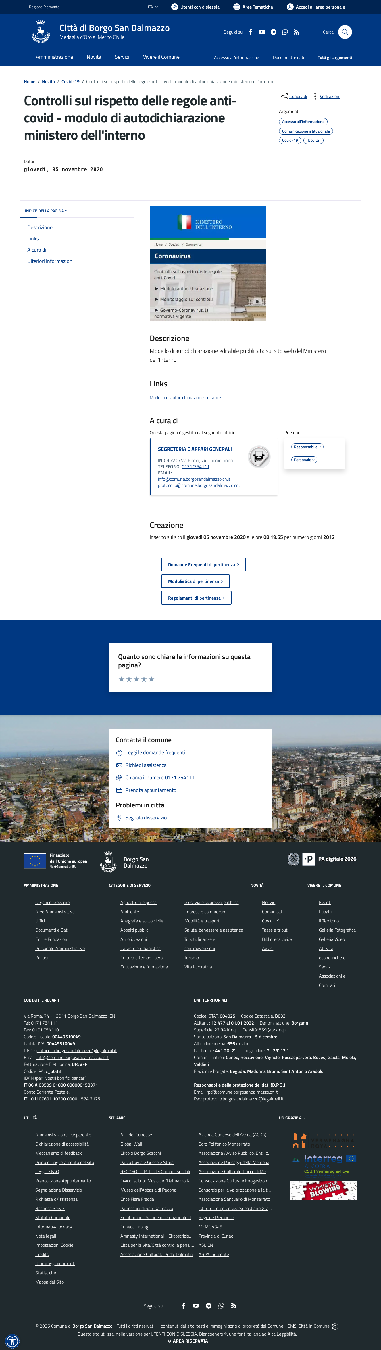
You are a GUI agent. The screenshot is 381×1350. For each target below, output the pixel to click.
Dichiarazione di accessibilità (62, 1143)
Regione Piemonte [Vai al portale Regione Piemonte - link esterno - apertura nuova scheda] (44, 7)
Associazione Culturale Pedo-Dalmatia (156, 1254)
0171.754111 (44, 1022)
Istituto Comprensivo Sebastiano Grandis (237, 1208)
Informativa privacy (53, 1226)
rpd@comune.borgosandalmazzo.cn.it (242, 1091)
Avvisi (267, 948)
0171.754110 (45, 1029)
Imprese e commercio (204, 911)
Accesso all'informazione (236, 57)
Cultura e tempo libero (141, 957)
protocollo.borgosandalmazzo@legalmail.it (76, 1050)
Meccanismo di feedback (58, 1153)
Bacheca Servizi (50, 1208)
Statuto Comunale (52, 1217)
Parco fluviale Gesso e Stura (147, 1162)
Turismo (191, 957)
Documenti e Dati (51, 929)
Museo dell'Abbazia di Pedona (148, 1189)
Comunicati (272, 911)
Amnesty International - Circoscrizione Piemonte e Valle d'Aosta (181, 1235)
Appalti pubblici (134, 929)
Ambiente (129, 911)
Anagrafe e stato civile (141, 920)
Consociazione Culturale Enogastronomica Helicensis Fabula (255, 1180)
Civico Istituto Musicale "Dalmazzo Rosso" (160, 1180)
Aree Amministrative (55, 911)
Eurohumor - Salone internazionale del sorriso (164, 1217)
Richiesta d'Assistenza (56, 1199)
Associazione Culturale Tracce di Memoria (237, 1171)
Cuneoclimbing (134, 1226)
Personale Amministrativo (60, 948)
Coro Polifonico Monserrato (224, 1143)
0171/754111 (195, 466)
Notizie (268, 902)
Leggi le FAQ (47, 1171)
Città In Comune (314, 1325)
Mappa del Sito (49, 1281)
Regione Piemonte (216, 1217)
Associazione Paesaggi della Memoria (234, 1162)
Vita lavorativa (198, 966)
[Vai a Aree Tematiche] (253, 7)
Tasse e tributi (275, 929)
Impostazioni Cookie (54, 1245)
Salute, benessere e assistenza (213, 929)
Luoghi (325, 911)
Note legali (45, 1235)
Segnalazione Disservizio (58, 1189)
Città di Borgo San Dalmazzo (114, 28)
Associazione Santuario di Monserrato (234, 1199)
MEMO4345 (210, 1226)
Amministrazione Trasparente (63, 1134)
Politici (41, 957)
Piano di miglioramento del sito (64, 1162)
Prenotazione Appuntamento (63, 1180)
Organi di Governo (52, 902)
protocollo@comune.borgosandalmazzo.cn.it (200, 485)
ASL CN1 (207, 1245)
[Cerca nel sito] (345, 32)
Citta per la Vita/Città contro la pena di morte (163, 1245)
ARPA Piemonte (214, 1254)
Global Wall (131, 1143)
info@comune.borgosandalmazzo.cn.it (194, 479)
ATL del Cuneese (136, 1134)
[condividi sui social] (293, 96)
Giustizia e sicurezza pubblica (211, 902)
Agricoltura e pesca (138, 902)
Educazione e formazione (144, 966)
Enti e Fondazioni (51, 939)
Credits (42, 1254)
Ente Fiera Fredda (137, 1199)
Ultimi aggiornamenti (55, 1263)
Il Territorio (329, 920)
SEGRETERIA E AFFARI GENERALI (195, 449)
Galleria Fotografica (337, 929)
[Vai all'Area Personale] (316, 7)
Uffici (40, 920)
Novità (48, 81)
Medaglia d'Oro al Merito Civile (91, 37)
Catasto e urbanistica (140, 948)
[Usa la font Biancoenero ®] (195, 7)
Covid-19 (70, 81)
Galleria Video (332, 939)
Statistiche (45, 1272)
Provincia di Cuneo (216, 1235)
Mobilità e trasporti (202, 920)
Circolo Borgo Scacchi (140, 1153)
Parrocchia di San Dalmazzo (146, 1208)
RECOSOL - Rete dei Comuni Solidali (155, 1171)
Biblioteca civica (277, 939)
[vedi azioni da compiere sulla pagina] (325, 96)
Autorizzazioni (133, 939)
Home (29, 81)
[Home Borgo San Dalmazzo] (99, 32)
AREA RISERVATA (187, 1340)
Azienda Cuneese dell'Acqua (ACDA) (232, 1134)
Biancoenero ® (213, 1333)
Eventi (325, 902)
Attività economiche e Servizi (332, 957)
